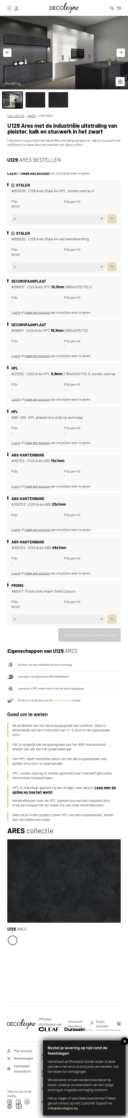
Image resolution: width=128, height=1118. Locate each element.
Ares (32, 116)
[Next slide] (121, 53)
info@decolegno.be (63, 1108)
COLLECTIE (15, 116)
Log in (12, 173)
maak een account (35, 173)
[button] (12, 99)
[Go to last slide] (7, 53)
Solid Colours (61, 699)
